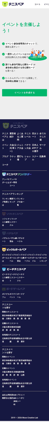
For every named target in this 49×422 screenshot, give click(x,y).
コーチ (5, 165)
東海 (15, 338)
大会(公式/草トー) (13, 148)
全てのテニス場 (42, 136)
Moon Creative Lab (30, 418)
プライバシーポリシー (20, 398)
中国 (26, 338)
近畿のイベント (8, 368)
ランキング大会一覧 (20, 202)
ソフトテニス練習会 (5, 222)
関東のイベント (8, 357)
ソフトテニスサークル (13, 222)
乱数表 (42, 156)
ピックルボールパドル (35, 258)
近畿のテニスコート (10, 323)
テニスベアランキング (12, 194)
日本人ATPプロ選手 (35, 148)
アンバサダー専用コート (13, 182)
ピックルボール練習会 (20, 258)
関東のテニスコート (10, 312)
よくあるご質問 (20, 136)
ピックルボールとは (5, 258)
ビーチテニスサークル (20, 277)
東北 (8, 338)
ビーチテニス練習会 (5, 277)
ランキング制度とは (5, 202)
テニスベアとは (5, 136)
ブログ (5, 156)
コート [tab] (38, 4)
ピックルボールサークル (28, 258)
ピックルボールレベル (13, 258)
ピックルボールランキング (43, 258)
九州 (30, 338)
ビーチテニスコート (13, 277)
